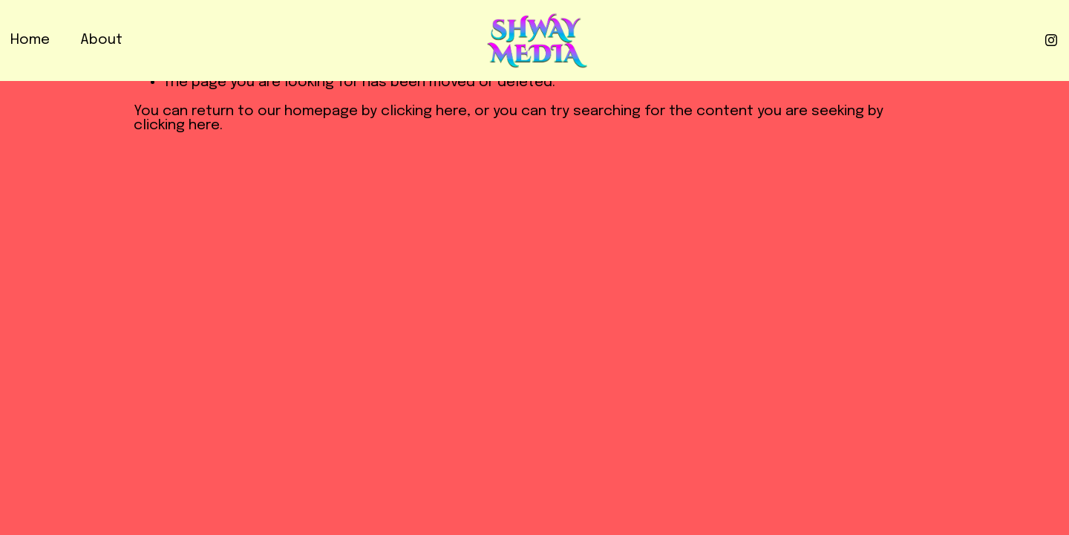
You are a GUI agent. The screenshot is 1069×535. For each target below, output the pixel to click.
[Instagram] (1051, 40)
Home (30, 40)
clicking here (424, 111)
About (101, 40)
